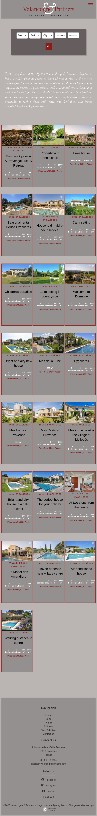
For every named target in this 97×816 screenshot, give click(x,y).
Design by (49, 809)
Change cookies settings (81, 805)
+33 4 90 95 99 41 (48, 760)
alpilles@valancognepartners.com (48, 764)
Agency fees (59, 805)
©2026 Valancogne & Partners (19, 805)
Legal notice (43, 805)
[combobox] (22, 35)
